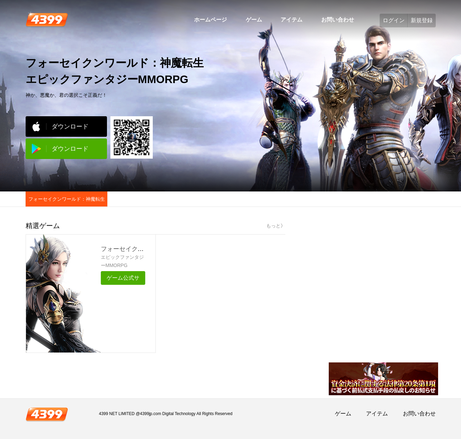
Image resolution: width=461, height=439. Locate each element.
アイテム (291, 20)
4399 (47, 19)
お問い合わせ (337, 20)
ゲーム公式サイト (123, 280)
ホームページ (210, 20)
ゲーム (254, 20)
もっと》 (275, 225)
